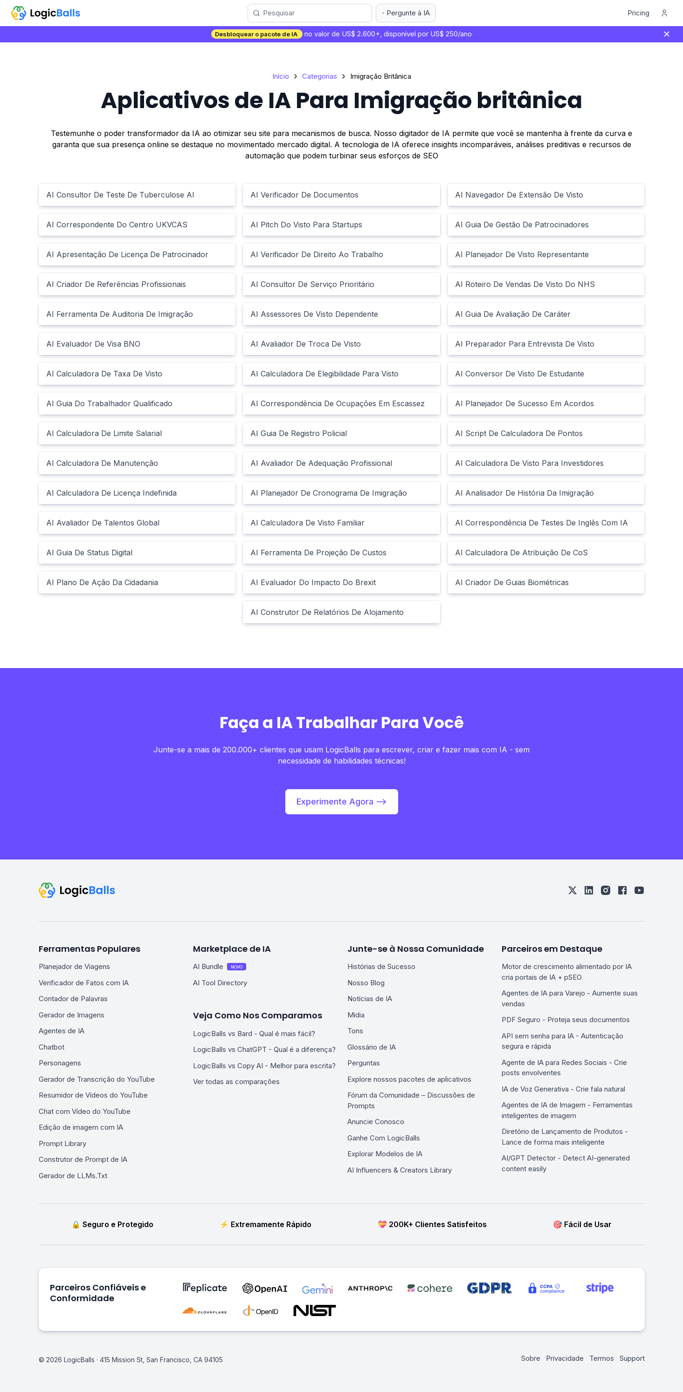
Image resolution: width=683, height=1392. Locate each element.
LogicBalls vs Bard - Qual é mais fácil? (254, 1033)
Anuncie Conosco (375, 1121)
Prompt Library (62, 1143)
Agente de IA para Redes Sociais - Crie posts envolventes (564, 1068)
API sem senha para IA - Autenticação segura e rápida (562, 1041)
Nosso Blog (366, 982)
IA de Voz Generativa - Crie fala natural (563, 1089)
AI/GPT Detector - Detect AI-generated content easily (566, 1163)
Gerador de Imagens (71, 1014)
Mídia (356, 1014)
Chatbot (51, 1047)
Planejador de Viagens (74, 966)
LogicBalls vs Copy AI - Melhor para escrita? (264, 1065)
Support (632, 1358)
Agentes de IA (61, 1030)
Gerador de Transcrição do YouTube (97, 1079)
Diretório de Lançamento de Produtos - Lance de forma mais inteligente (565, 1136)
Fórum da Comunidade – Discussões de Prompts (411, 1100)
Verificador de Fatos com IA (84, 982)
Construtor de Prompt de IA (83, 1159)
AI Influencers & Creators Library (399, 1170)
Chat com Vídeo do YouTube (85, 1111)
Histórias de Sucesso (381, 966)
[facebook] (622, 890)
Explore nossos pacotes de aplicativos (409, 1079)
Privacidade (565, 1358)
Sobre (530, 1358)
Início (280, 76)
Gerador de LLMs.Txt (73, 1175)
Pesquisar (279, 12)
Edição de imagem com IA (81, 1127)
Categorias (319, 76)
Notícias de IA (369, 998)
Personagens (60, 1062)
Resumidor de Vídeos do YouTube (93, 1095)
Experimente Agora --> (342, 801)
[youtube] (639, 890)
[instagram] (605, 890)
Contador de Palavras (73, 998)
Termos (601, 1358)
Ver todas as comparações (236, 1081)
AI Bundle (219, 966)
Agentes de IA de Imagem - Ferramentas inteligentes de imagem (567, 1110)
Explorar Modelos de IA (384, 1153)
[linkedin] (588, 890)
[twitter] (572, 890)
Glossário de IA (371, 1047)
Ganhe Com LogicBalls (383, 1137)
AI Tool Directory (220, 982)
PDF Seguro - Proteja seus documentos (566, 1019)
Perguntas (363, 1062)
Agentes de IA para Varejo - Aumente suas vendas (570, 998)
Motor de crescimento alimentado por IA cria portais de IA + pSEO (567, 972)
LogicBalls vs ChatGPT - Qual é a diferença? (264, 1049)
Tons (355, 1030)
